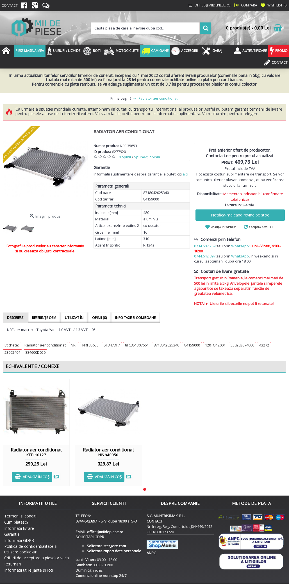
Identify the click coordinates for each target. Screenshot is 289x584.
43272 (264, 345)
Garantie (12, 534)
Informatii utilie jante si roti (28, 570)
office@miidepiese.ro (105, 531)
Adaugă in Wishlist (223, 227)
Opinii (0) (98, 317)
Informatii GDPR (19, 540)
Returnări (12, 564)
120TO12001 (215, 345)
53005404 (12, 352)
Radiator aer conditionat (45, 345)
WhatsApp (240, 245)
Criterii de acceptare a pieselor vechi (37, 557)
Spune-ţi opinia (147, 156)
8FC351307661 (137, 345)
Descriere (15, 317)
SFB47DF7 (112, 345)
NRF (74, 345)
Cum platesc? (16, 522)
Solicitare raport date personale (114, 550)
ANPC (151, 552)
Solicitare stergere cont (106, 545)
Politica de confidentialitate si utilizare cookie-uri (30, 549)
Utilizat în (73, 317)
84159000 (192, 345)
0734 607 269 (204, 245)
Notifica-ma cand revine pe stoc (240, 215)
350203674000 (242, 345)
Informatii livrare (19, 528)
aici (185, 174)
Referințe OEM (44, 317)
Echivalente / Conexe (33, 366)
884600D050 (35, 352)
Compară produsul (261, 227)
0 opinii (125, 156)
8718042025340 (166, 345)
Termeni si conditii (20, 516)
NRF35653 (90, 345)
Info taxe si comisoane (134, 317)
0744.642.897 (204, 256)
